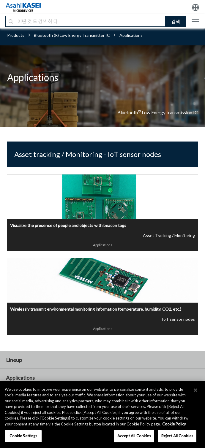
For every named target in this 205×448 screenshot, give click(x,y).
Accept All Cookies (134, 435)
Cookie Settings (23, 435)
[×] (195, 390)
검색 (175, 21)
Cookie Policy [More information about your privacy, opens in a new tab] (174, 424)
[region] (102, 414)
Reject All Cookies (177, 435)
